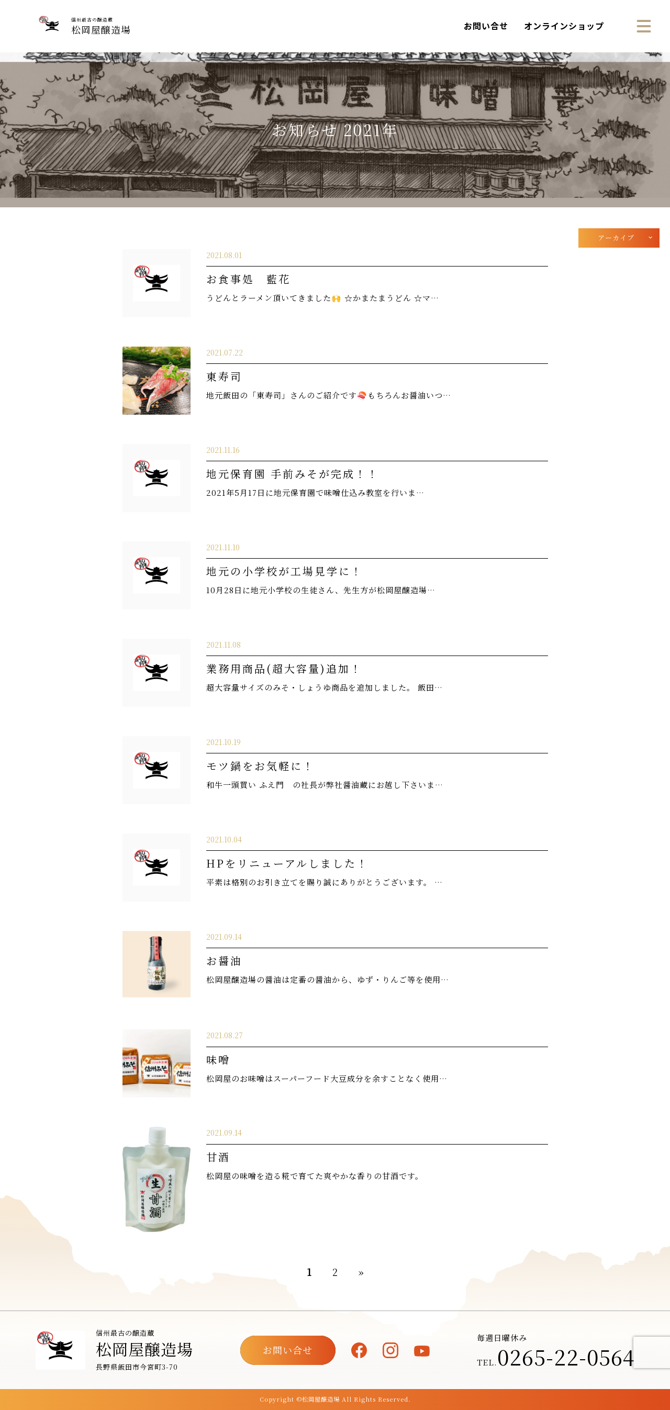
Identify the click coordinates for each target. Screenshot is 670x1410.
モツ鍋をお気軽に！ (260, 765)
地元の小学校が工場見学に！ (284, 571)
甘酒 (218, 1156)
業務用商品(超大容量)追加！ (284, 668)
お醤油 (224, 960)
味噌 (218, 1059)
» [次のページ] (361, 1272)
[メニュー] (644, 26)
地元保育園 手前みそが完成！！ (292, 473)
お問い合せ (486, 25)
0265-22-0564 (565, 1356)
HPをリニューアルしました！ (287, 863)
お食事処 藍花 (248, 278)
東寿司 (224, 376)
